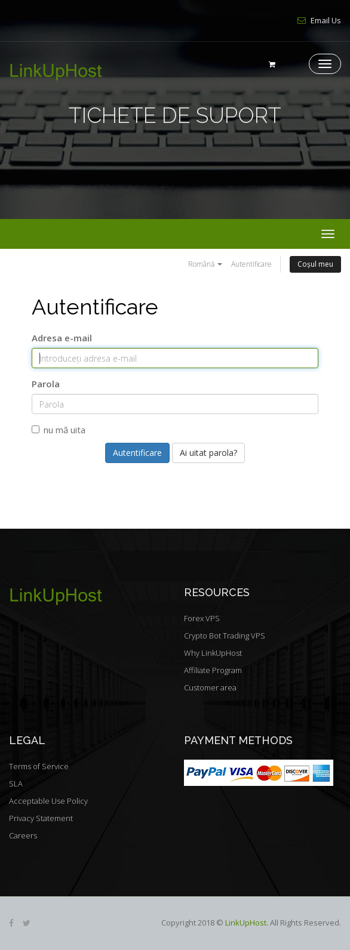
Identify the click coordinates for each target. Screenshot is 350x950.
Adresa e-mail (62, 338)
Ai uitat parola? (208, 452)
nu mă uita (58, 430)
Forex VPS (202, 618)
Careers (23, 835)
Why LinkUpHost (213, 652)
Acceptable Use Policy (48, 800)
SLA (16, 783)
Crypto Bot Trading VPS (224, 635)
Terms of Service (39, 766)
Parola (46, 384)
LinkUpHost (245, 922)
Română (205, 264)
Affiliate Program (213, 670)
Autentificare (251, 264)
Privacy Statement (41, 818)
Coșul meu (315, 264)
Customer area (210, 687)
